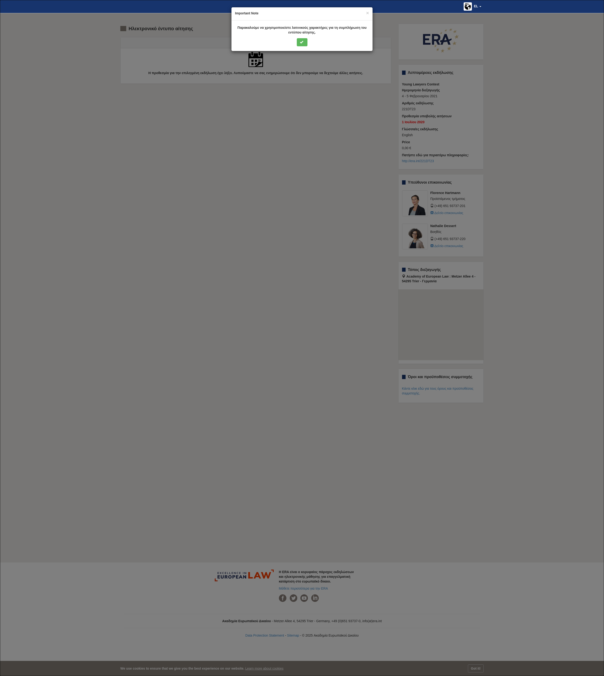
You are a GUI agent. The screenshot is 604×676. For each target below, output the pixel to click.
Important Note (247, 13)
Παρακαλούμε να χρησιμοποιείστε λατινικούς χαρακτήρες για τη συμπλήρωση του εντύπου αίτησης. (301, 30)
